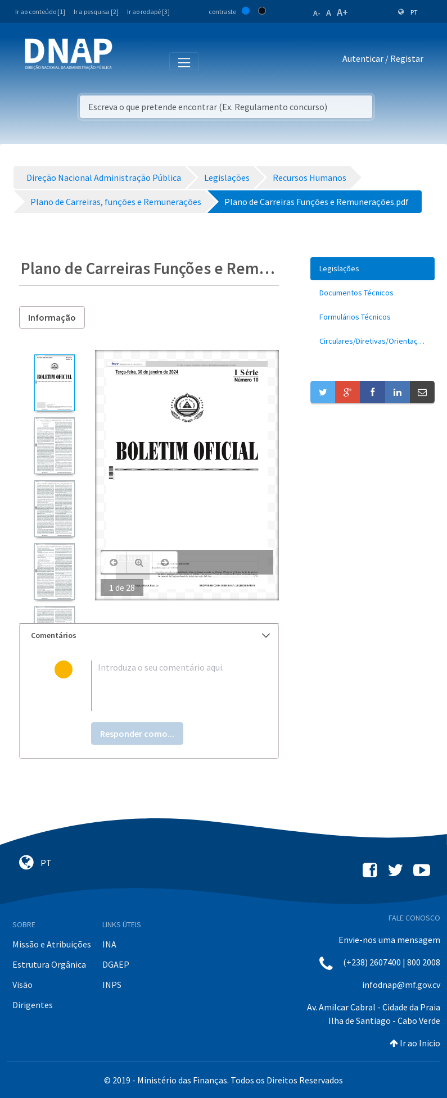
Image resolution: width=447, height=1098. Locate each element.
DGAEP (115, 964)
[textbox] (167, 685)
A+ (342, 12)
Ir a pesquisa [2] (96, 11)
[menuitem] (372, 268)
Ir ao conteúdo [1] (40, 11)
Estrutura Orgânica (49, 964)
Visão (22, 984)
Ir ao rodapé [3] (148, 11)
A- (316, 13)
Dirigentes (32, 1004)
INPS (111, 984)
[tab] (149, 635)
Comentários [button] (150, 635)
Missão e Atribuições (51, 944)
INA (109, 944)
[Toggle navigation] (128, 60)
